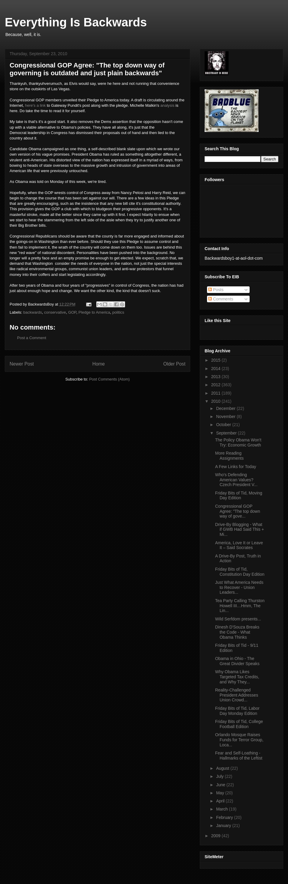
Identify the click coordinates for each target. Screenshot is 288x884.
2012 (216, 384)
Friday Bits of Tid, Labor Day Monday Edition (237, 711)
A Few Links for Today (235, 466)
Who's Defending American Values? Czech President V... (236, 479)
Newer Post (22, 363)
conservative (55, 312)
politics (118, 312)
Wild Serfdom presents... (238, 619)
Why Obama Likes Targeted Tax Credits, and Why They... (237, 676)
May (220, 792)
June (221, 784)
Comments (220, 299)
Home (98, 363)
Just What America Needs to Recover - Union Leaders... (239, 587)
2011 (216, 393)
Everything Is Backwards (76, 22)
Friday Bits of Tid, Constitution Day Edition (239, 572)
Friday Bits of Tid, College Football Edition (239, 724)
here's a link (35, 105)
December (226, 408)
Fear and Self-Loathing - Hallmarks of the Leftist (238, 755)
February (225, 817)
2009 (216, 835)
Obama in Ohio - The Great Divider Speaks (237, 661)
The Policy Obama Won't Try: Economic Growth (238, 442)
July (220, 776)
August (223, 768)
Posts (216, 289)
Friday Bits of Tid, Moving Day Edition (238, 495)
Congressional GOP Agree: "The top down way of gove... (237, 511)
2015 (216, 360)
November (226, 416)
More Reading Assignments (229, 456)
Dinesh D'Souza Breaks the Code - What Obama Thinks (237, 632)
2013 (216, 376)
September (227, 433)
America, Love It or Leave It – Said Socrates (239, 545)
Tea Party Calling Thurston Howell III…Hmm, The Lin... (240, 605)
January (224, 825)
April (221, 801)
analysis (167, 105)
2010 (216, 401)
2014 (216, 368)
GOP (72, 312)
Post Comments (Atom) (109, 379)
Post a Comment (31, 338)
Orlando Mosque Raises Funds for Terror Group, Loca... (239, 739)
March (222, 809)
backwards (32, 312)
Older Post (174, 363)
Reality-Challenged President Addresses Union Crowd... (236, 695)
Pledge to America (94, 312)
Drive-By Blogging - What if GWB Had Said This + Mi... (239, 529)
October (224, 424)
